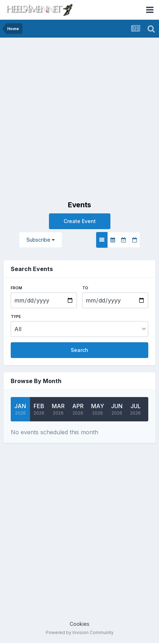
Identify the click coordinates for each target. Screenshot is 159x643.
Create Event (80, 221)
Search (79, 350)
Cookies (79, 624)
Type (16, 316)
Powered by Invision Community (80, 632)
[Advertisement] (79, 120)
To (85, 287)
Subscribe (40, 240)
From (16, 287)
